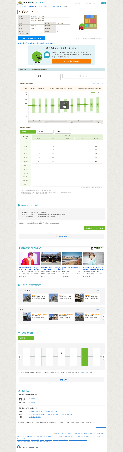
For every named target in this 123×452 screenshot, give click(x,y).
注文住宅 (19, 440)
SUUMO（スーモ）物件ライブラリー (30, 3)
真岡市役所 (32, 402)
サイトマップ (69, 433)
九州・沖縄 (49, 441)
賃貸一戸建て (58, 436)
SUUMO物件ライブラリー (42, 7)
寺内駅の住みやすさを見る (94, 228)
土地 (102, 436)
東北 (22, 441)
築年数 (41, 131)
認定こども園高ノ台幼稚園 (36, 414)
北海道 (18, 441)
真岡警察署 (32, 398)
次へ (103, 357)
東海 (35, 441)
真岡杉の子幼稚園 (67, 414)
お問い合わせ (101, 433)
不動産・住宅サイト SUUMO (25, 7)
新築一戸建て (89, 436)
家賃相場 (65, 436)
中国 (44, 441)
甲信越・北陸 (30, 441)
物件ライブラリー (63, 440)
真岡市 (59, 7)
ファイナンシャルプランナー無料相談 (78, 440)
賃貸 (38, 436)
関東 (25, 441)
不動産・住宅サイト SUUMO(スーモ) (26, 436)
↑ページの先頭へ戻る (101, 427)
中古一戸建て (96, 436)
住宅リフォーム (26, 440)
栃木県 (53, 7)
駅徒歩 (58, 131)
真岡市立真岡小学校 (51, 412)
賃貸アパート (51, 436)
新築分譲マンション (72, 436)
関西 (38, 441)
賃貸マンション (43, 436)
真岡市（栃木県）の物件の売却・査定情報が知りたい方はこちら (36, 43)
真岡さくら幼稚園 (53, 414)
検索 (104, 3)
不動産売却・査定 (35, 440)
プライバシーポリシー (88, 433)
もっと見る (97, 290)
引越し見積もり (48, 440)
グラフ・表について (98, 83)
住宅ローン (56, 440)
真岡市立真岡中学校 (35, 417)
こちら (82, 372)
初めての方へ (59, 433)
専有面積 (24, 131)
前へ (19, 357)
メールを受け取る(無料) (72, 61)
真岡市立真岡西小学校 (35, 412)
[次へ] (103, 317)
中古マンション (81, 436)
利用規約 (77, 433)
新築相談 (42, 440)
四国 (41, 441)
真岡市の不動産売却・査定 (31, 38)
